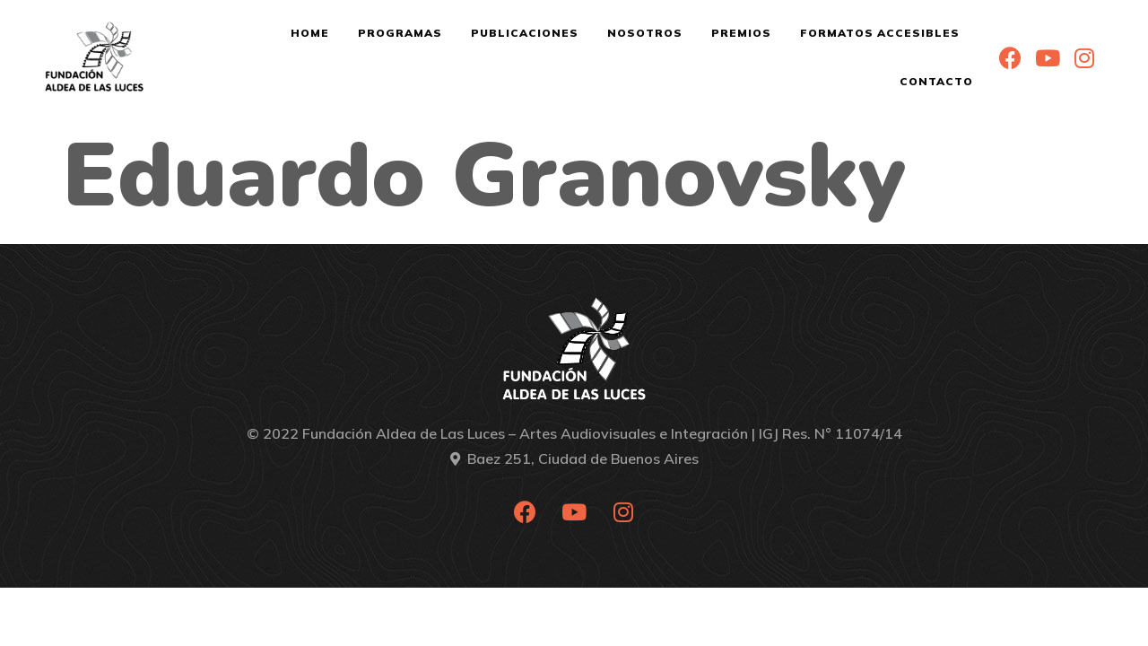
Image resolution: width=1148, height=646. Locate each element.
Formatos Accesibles (880, 32)
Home (310, 32)
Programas (400, 32)
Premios (741, 32)
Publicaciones (524, 32)
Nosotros (645, 32)
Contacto (936, 81)
